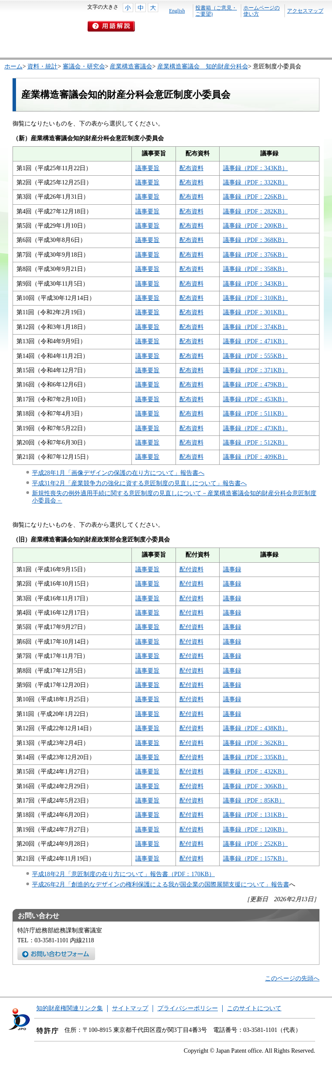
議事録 (232, 569)
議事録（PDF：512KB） (255, 442)
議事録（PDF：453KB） (255, 399)
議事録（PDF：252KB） (255, 844)
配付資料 (191, 569)
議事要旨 (147, 168)
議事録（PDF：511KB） (255, 413)
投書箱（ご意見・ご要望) (216, 11)
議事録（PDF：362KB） (255, 743)
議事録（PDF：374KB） (255, 327)
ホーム (13, 66)
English (177, 11)
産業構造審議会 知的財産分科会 (202, 66)
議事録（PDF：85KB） (254, 800)
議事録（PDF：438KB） (255, 728)
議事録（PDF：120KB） (255, 829)
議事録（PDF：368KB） (255, 240)
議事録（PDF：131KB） (255, 815)
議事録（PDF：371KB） (255, 370)
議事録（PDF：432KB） (255, 771)
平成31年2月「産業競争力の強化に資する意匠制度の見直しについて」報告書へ (139, 483)
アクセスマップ (305, 11)
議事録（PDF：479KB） (255, 384)
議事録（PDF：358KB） (255, 269)
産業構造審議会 (131, 66)
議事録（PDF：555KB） (255, 356)
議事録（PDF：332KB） (255, 182)
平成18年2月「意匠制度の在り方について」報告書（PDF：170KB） (123, 874)
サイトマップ (130, 1008)
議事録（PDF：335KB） (255, 757)
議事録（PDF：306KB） (255, 786)
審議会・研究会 (84, 66)
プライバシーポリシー (187, 1008)
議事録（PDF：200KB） (255, 225)
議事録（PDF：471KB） (255, 341)
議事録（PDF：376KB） (255, 254)
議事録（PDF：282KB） (255, 211)
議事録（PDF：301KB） (255, 312)
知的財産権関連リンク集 (69, 1008)
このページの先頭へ (292, 978)
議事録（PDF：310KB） (255, 298)
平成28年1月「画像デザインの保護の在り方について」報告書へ (118, 473)
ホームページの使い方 (261, 11)
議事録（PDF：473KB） (255, 428)
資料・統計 (42, 66)
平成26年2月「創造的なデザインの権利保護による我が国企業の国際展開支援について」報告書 (160, 884)
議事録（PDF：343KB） (255, 168)
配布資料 (191, 168)
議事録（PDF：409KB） (255, 457)
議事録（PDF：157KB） (255, 858)
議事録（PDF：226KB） (255, 196)
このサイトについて (254, 1008)
